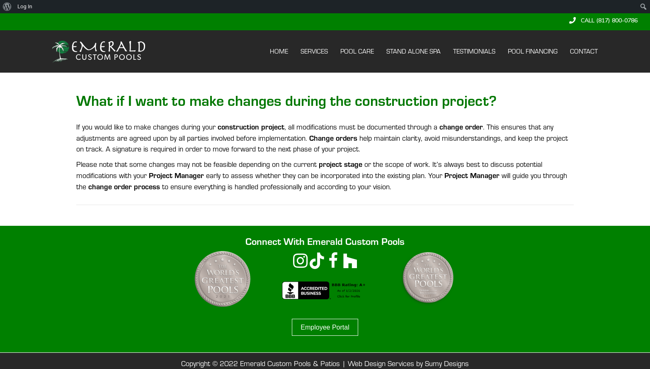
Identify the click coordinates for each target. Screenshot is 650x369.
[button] (603, 20)
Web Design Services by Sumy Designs (408, 363)
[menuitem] (7, 6)
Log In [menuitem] (24, 6)
